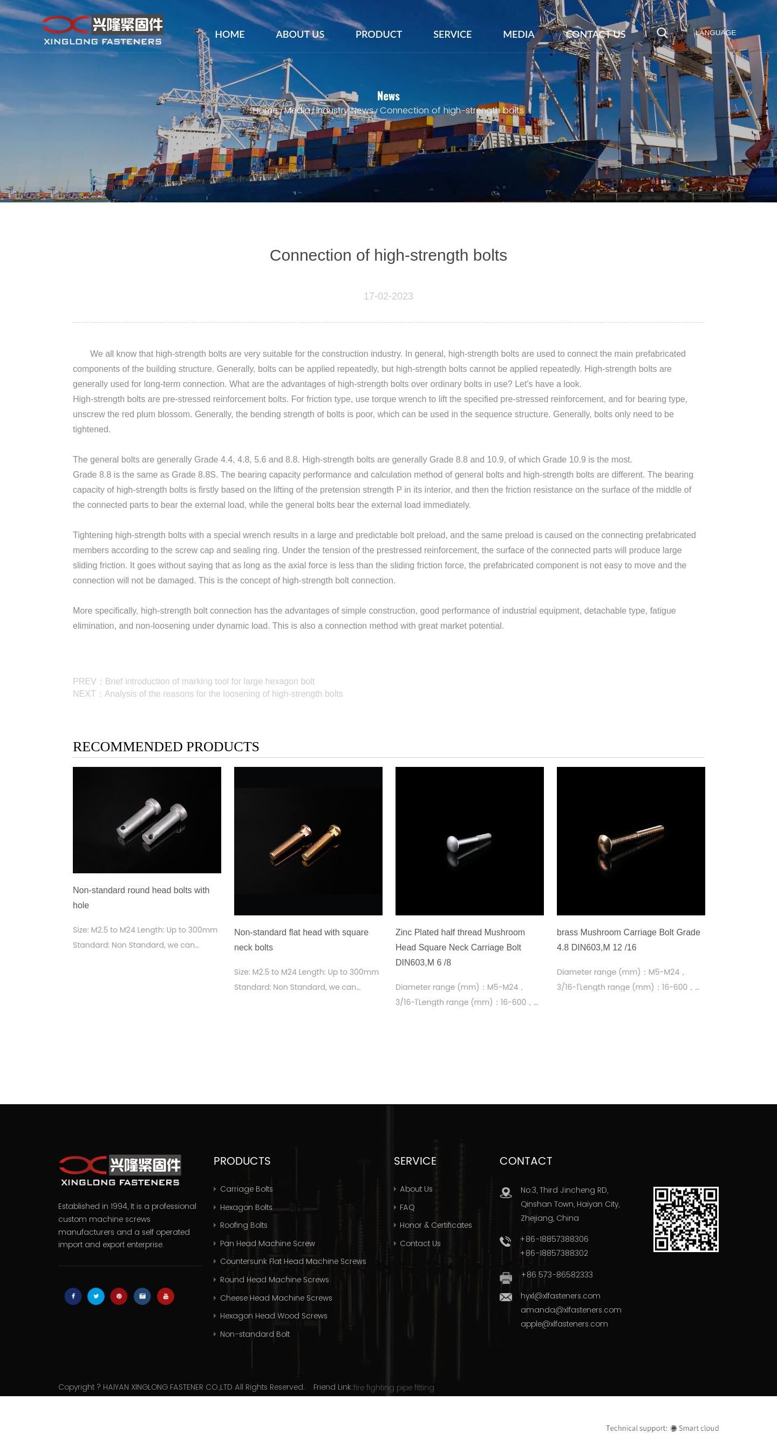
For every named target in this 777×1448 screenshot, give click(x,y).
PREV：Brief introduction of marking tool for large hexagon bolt (194, 681)
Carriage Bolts (246, 1189)
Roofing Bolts (244, 1225)
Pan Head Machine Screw (267, 1243)
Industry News (344, 110)
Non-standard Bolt (255, 1334)
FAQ (407, 1207)
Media (518, 34)
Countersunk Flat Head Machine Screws (293, 1261)
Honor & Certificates (436, 1225)
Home (230, 34)
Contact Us (595, 34)
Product (379, 34)
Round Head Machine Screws (274, 1279)
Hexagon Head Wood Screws (274, 1315)
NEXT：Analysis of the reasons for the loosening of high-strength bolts (208, 693)
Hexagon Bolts (246, 1207)
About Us (300, 34)
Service (452, 34)
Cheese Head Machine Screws (276, 1298)
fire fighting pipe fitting (393, 1387)
